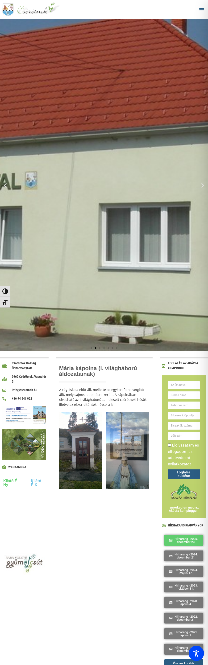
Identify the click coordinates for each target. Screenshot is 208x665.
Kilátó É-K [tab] (36, 482)
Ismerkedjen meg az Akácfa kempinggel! (184, 509)
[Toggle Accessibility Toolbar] (196, 653)
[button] (202, 9)
